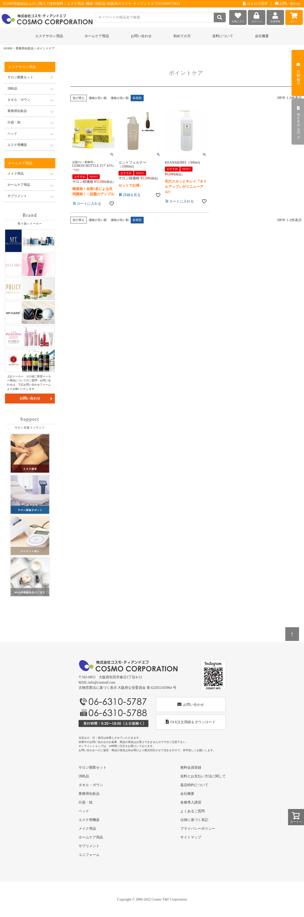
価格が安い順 (98, 98)
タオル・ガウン (91, 785)
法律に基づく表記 (194, 820)
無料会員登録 (190, 767)
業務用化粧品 (25, 48)
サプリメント (89, 846)
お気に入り (238, 16)
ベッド (84, 811)
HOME (8, 48)
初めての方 (182, 36)
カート (294, 16)
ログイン (256, 16)
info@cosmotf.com (101, 682)
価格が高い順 (120, 98)
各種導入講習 (190, 802)
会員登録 (275, 16)
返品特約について (194, 785)
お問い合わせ (288, 3)
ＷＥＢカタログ (298, 121)
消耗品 (84, 776)
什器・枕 (86, 802)
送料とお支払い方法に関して (203, 776)
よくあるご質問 (192, 811)
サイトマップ (190, 837)
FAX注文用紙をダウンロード (190, 722)
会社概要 (262, 36)
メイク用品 (87, 828)
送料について (222, 36)
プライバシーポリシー (197, 828)
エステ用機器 (89, 820)
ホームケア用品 (91, 837)
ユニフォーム (89, 855)
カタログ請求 (255, 3)
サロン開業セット (20, 77)
